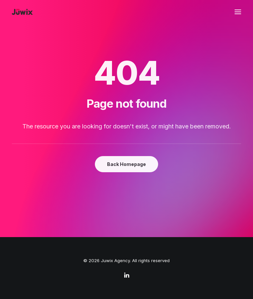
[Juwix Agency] (22, 12)
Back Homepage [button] (126, 164)
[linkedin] (126, 276)
